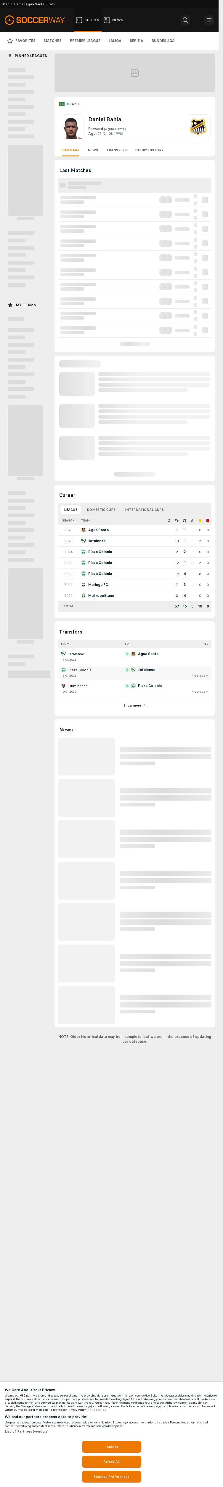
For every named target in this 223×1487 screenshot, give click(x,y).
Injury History (149, 150)
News (93, 150)
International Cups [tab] (144, 510)
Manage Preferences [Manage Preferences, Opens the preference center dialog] (111, 1477)
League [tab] (70, 510)
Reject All (111, 1462)
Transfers (116, 150)
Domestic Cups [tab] (101, 510)
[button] (185, 20)
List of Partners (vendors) (27, 1431)
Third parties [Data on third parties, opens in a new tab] (97, 1410)
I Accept (112, 1447)
